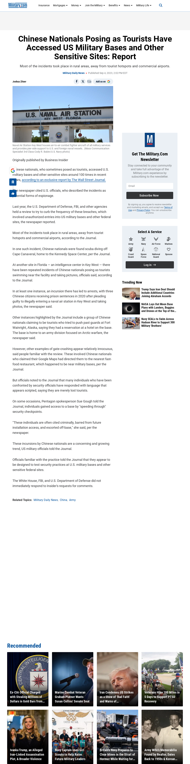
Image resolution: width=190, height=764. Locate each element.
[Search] (160, 5)
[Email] (89, 81)
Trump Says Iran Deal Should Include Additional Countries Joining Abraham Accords (158, 293)
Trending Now (132, 282)
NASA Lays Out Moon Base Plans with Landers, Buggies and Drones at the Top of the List (157, 307)
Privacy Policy (143, 210)
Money (76, 5)
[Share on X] (83, 81)
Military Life (144, 5)
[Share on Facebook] (76, 81)
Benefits (114, 5)
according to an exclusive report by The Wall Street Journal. (64, 180)
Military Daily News (74, 73)
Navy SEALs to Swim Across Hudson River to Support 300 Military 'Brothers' (158, 322)
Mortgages (60, 5)
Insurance (44, 5)
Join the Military (95, 5)
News (128, 5)
